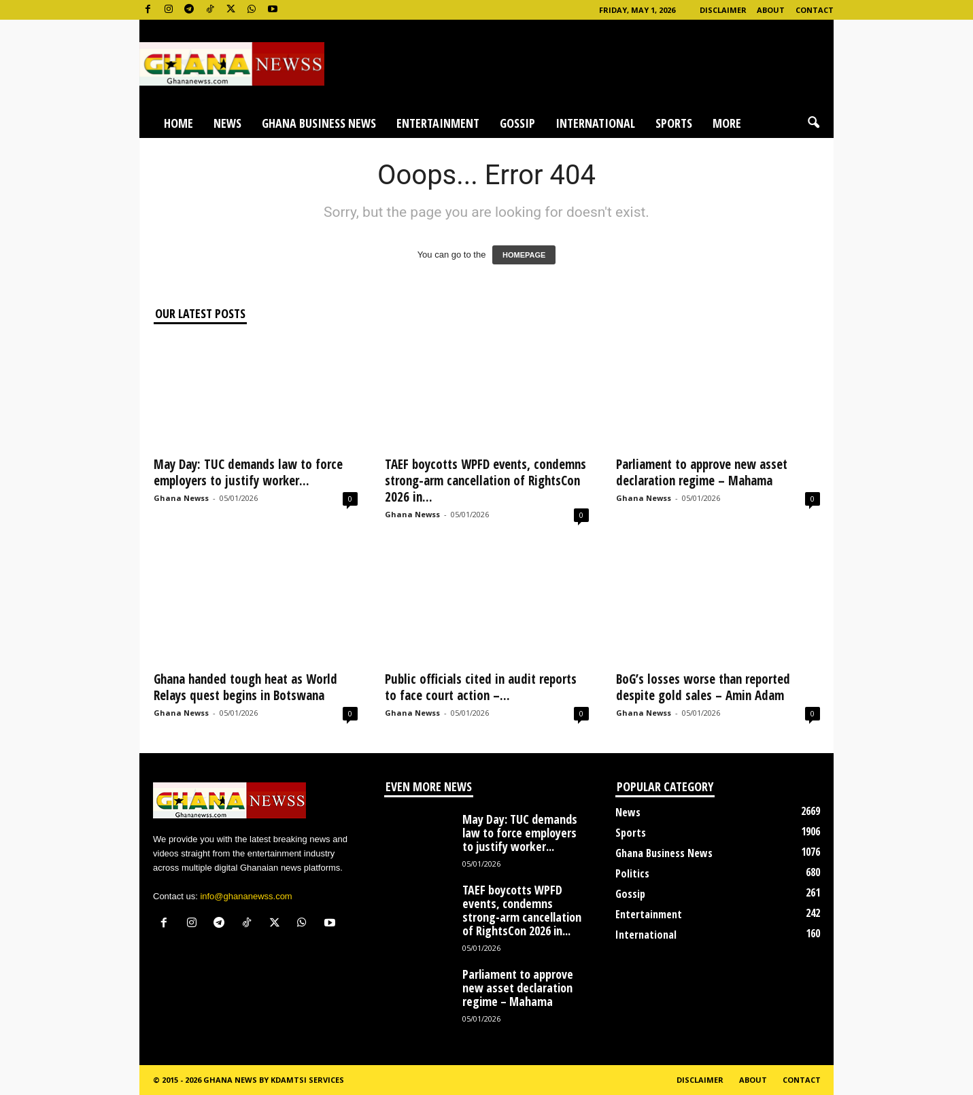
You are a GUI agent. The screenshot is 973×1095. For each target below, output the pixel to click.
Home (178, 123)
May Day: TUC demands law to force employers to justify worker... (248, 472)
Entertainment (437, 123)
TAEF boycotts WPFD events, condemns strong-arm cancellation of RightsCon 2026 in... (485, 480)
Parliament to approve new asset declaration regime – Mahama (701, 472)
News (227, 123)
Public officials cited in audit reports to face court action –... (481, 687)
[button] (813, 123)
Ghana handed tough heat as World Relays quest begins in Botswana (245, 687)
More (727, 123)
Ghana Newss (181, 498)
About (771, 10)
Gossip (517, 123)
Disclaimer (723, 10)
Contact (815, 10)
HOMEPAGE (523, 255)
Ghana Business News (319, 123)
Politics (632, 873)
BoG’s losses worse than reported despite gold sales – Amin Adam (703, 687)
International (595, 123)
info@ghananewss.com (246, 896)
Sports (673, 123)
